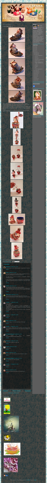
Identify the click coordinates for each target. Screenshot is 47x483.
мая (35, 77)
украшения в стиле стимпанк (39, 59)
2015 (35, 46)
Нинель (7, 272)
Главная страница (16, 390)
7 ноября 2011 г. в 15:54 (14, 340)
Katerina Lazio (8, 294)
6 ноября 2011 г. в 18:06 (14, 314)
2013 (35, 49)
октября (36, 70)
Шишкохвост (8, 266)
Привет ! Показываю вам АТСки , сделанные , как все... (39, 63)
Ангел (36, 67)
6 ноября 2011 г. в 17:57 (14, 294)
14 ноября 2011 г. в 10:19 (12, 352)
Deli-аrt (7, 369)
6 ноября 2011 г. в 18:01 (14, 302)
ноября (36, 54)
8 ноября (36, 66)
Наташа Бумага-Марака (10, 358)
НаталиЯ (7, 346)
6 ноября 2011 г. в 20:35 (12, 320)
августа (36, 73)
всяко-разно (37, 58)
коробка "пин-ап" (37, 60)
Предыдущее (28, 390)
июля (36, 74)
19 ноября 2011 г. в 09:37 (12, 369)
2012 (35, 50)
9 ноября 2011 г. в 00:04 (13, 346)
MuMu (7, 352)
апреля (36, 78)
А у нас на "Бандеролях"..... (39, 55)
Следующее (5, 390)
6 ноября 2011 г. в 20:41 (14, 326)
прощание (36, 56)
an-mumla (7, 302)
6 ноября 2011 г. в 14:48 (14, 266)
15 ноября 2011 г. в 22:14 (18, 358)
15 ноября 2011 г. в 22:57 (14, 364)
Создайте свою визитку (36, 87)
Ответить (7, 269)
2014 (35, 47)
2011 (35, 51)
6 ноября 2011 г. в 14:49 (12, 272)
